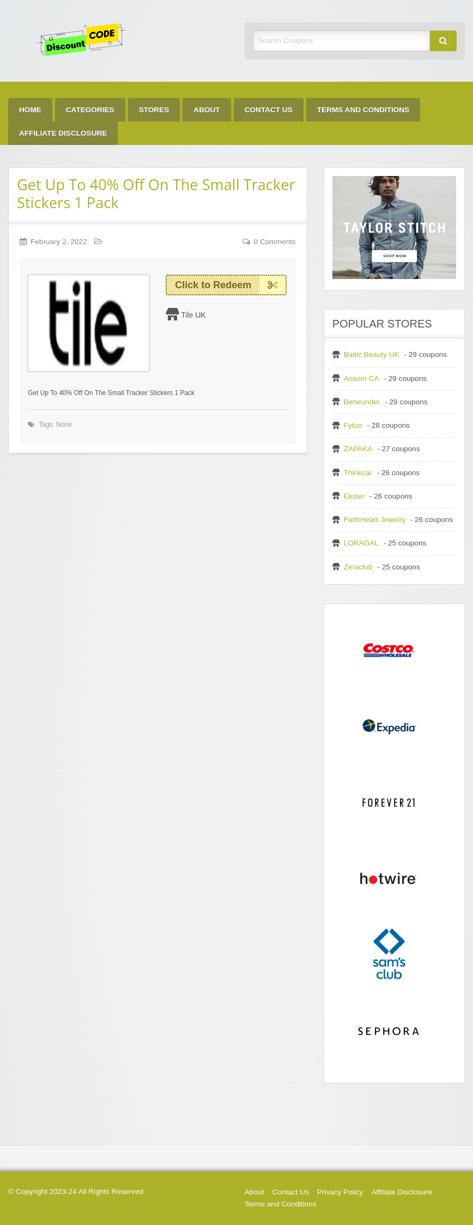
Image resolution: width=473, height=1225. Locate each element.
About (206, 110)
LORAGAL (361, 543)
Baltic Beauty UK (371, 354)
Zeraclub (358, 567)
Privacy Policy (340, 1192)
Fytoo (353, 425)
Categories (90, 110)
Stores (154, 110)
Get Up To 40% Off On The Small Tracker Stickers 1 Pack (156, 193)
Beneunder (362, 402)
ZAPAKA (358, 449)
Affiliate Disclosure (63, 133)
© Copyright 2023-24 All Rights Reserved (75, 1191)
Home (30, 110)
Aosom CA (361, 378)
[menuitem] (30, 110)
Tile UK (193, 315)
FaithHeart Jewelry (374, 520)
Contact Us (269, 110)
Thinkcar (358, 473)
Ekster (354, 496)
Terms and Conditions (363, 110)
